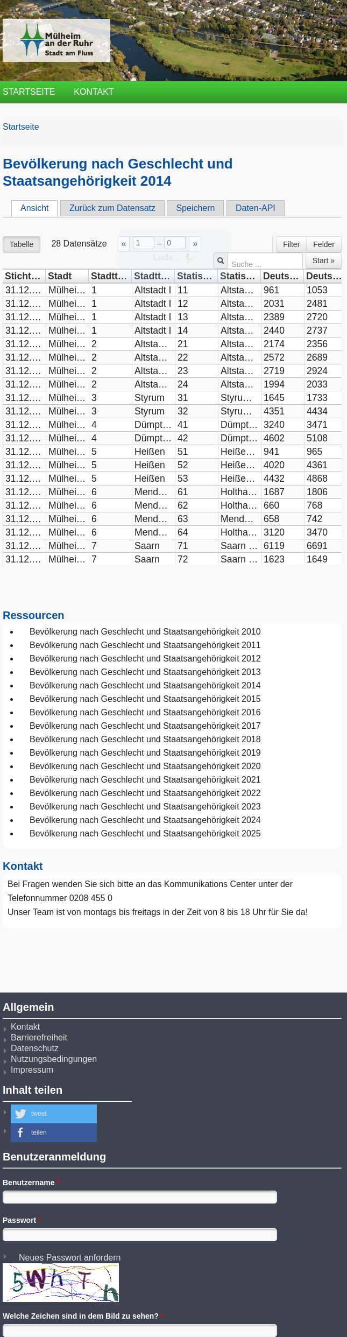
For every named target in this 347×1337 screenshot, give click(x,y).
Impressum (32, 1069)
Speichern (195, 208)
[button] (54, 1113)
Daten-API (255, 208)
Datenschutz (35, 1048)
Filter (291, 244)
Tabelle (21, 244)
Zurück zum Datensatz (112, 208)
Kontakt (94, 91)
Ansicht (39, 208)
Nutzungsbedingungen (54, 1059)
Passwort (22, 1220)
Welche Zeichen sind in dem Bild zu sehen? (83, 1316)
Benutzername (31, 1182)
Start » (324, 260)
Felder (324, 244)
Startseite (29, 91)
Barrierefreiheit (39, 1037)
